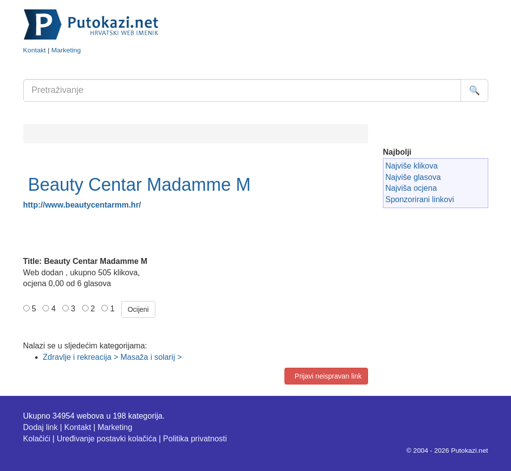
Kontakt (34, 50)
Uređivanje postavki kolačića (107, 438)
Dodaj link (40, 427)
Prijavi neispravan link (326, 376)
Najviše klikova (411, 166)
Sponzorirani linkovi (419, 199)
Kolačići (36, 438)
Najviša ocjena (411, 188)
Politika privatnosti (195, 438)
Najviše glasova (413, 177)
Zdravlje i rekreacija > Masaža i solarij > (112, 357)
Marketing (66, 50)
